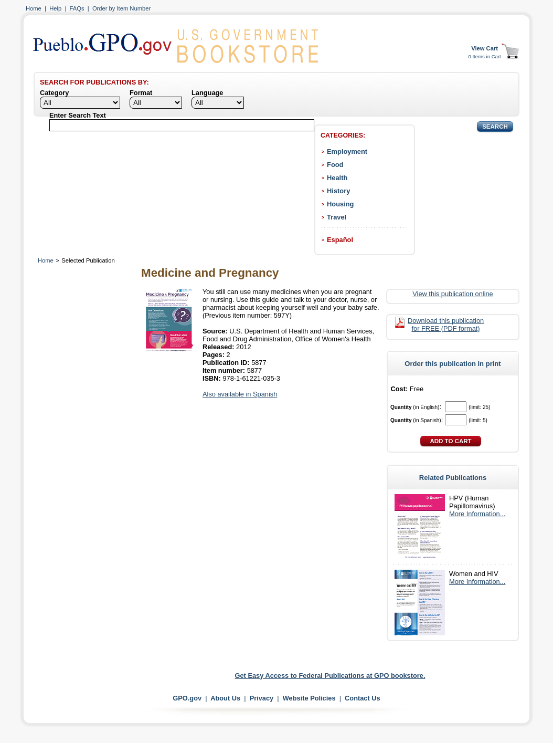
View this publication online (452, 294)
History (338, 191)
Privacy (262, 698)
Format (141, 93)
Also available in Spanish (240, 394)
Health (337, 178)
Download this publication (446, 324)
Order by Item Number (121, 8)
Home (33, 8)
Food (335, 165)
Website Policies (309, 698)
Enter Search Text (77, 115)
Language (207, 93)
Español (340, 240)
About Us (225, 698)
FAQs (77, 8)
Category (54, 93)
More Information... (477, 514)
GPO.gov (187, 698)
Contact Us (362, 698)
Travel (336, 217)
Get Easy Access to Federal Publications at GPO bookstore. (330, 675)
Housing (340, 204)
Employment (347, 151)
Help (55, 8)
